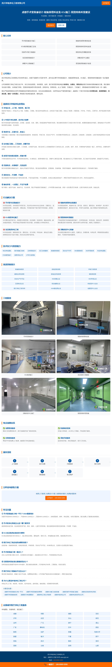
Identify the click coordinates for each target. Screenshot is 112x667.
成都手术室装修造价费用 (34, 592)
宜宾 (97, 614)
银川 (42, 636)
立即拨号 (106, 3)
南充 (97, 618)
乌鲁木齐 (97, 632)
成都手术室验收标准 (11, 595)
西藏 (69, 632)
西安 (97, 627)
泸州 (14, 618)
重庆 (69, 641)
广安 (14, 627)
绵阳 (42, 614)
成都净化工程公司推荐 (44, 595)
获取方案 (61, 25)
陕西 (14, 632)
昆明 (69, 645)
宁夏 (69, 636)
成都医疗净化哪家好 (27, 595)
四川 (42, 641)
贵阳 (14, 645)
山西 (97, 645)
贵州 (97, 641)
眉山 (97, 623)
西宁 (97, 636)
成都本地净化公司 (60, 595)
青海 (14, 641)
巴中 (69, 627)
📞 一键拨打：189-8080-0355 (56, 664)
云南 (42, 645)
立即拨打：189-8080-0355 (56, 498)
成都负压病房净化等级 (89, 592)
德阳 (69, 614)
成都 (14, 614)
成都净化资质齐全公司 (76, 595)
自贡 (42, 618)
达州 (14, 623)
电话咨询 (51, 25)
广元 (42, 623)
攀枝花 (42, 627)
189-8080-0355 (58, 660)
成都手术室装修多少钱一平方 (14, 592)
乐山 (69, 618)
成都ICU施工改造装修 (52, 592)
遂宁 (69, 623)
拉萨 (42, 632)
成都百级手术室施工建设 (70, 592)
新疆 (14, 636)
